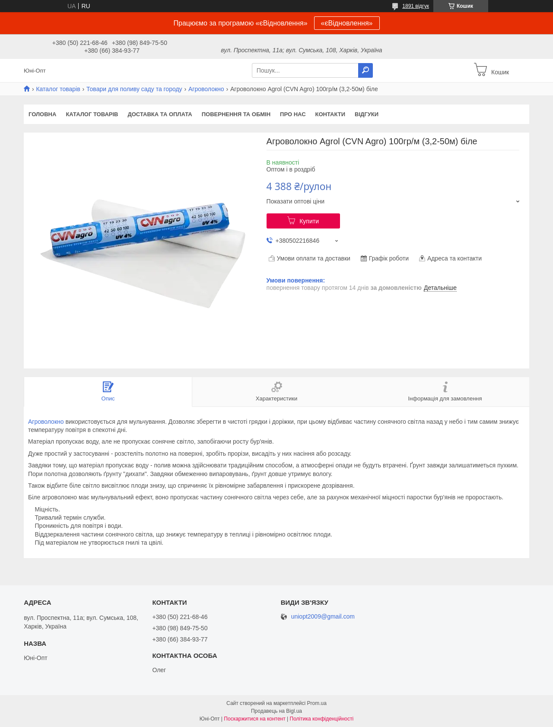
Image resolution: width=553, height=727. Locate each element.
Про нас (292, 114)
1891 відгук (415, 6)
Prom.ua (317, 703)
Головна (42, 114)
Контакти (330, 114)
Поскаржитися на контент (254, 719)
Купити (309, 221)
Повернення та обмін (236, 114)
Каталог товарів (58, 89)
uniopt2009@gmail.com (323, 616)
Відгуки (366, 114)
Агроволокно (206, 89)
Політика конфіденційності (322, 719)
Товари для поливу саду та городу (134, 89)
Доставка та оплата (159, 114)
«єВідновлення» (347, 23)
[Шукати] (365, 70)
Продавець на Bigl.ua (276, 711)
